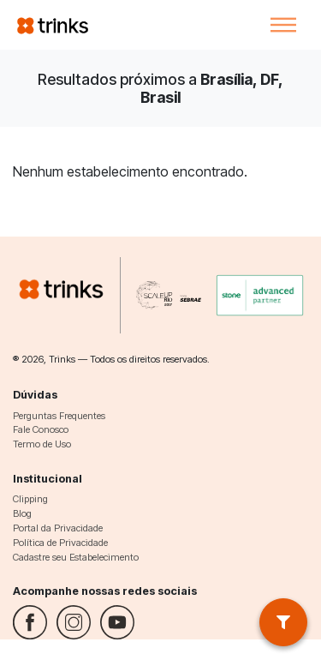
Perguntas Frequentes (59, 416)
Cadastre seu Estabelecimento (76, 557)
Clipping (30, 499)
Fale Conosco (40, 429)
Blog (22, 513)
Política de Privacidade (60, 543)
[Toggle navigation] (283, 25)
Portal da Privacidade (58, 528)
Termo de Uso (42, 444)
